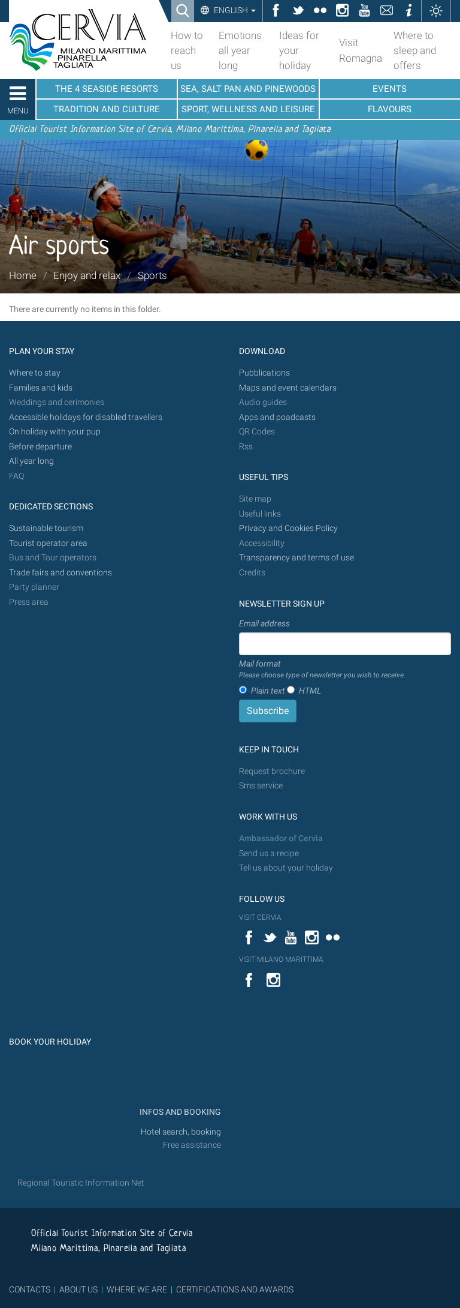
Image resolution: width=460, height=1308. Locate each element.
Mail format (322, 669)
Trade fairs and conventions (60, 573)
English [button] (234, 10)
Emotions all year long (240, 50)
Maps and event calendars (288, 388)
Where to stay (34, 373)
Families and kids (40, 388)
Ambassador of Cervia (281, 838)
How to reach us (187, 50)
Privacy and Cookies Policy (288, 528)
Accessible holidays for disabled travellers (85, 417)
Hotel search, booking (181, 1132)
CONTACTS (29, 1289)
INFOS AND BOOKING (179, 1112)
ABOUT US (78, 1289)
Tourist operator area (48, 543)
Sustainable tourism (46, 528)
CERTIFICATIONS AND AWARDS (234, 1289)
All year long (31, 461)
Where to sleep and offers (415, 50)
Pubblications (264, 373)
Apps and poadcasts (277, 417)
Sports (152, 275)
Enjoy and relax (86, 275)
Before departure (40, 447)
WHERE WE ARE (137, 1289)
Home (23, 275)
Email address (264, 623)
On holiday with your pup (55, 432)
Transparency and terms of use (296, 558)
